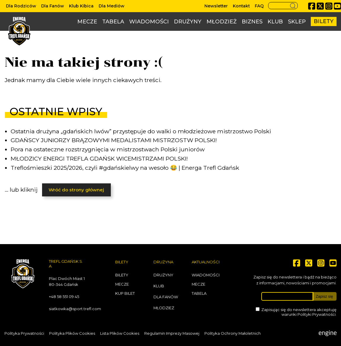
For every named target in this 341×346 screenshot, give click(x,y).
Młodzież (221, 21)
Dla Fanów (52, 6)
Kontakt (241, 6)
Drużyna (163, 262)
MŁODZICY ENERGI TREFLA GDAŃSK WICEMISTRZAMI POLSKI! (99, 158)
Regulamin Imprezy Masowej (171, 333)
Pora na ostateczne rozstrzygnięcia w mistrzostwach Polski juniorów (108, 149)
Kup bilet (125, 293)
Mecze (87, 21)
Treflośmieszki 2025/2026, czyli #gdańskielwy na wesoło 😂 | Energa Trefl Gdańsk (125, 167)
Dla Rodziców (21, 6)
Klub (275, 21)
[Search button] (283, 5)
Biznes (252, 21)
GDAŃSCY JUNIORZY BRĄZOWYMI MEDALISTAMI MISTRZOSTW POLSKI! (114, 140)
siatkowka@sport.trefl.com (75, 308)
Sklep (297, 21)
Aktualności (206, 262)
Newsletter (216, 6)
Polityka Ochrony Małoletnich (232, 333)
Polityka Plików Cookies (72, 333)
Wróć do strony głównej (76, 190)
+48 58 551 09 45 (64, 296)
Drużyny (187, 21)
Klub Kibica (81, 6)
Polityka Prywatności (24, 333)
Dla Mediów (111, 6)
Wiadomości (149, 21)
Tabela (113, 21)
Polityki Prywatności (316, 314)
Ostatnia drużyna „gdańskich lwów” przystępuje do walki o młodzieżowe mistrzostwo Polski (141, 131)
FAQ (259, 6)
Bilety (324, 21)
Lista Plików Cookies (119, 333)
